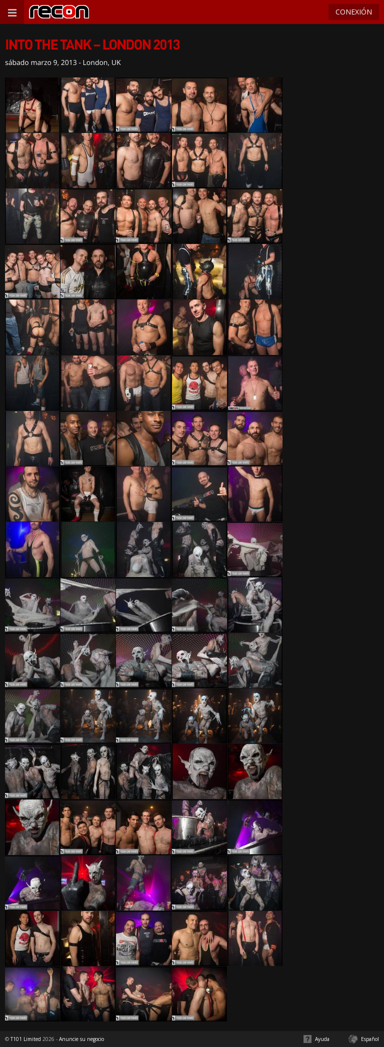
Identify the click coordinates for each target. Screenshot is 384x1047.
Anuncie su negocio (81, 1039)
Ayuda (322, 1039)
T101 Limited (25, 1039)
